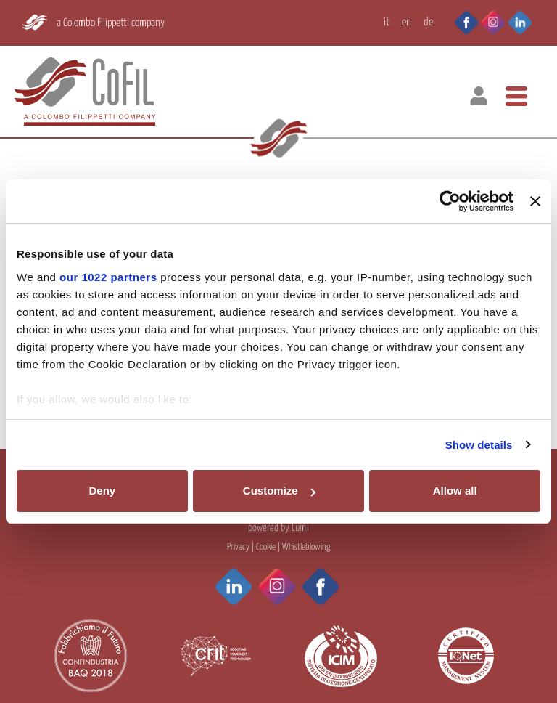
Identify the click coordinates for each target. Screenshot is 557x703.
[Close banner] (535, 201)
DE (428, 22)
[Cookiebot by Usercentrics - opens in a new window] (450, 201)
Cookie (266, 547)
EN (406, 22)
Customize (279, 490)
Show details (479, 445)
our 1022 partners (108, 277)
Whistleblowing (306, 547)
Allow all (455, 490)
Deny (101, 490)
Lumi (300, 528)
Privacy (238, 547)
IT (386, 22)
